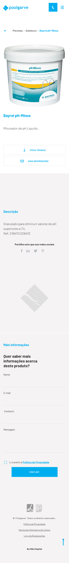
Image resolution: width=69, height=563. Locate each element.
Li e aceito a (29, 462)
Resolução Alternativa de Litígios (34, 530)
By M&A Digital (34, 549)
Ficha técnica (34, 150)
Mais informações (34, 161)
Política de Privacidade (34, 524)
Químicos (31, 30)
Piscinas (18, 30)
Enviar (34, 472)
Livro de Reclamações (34, 535)
